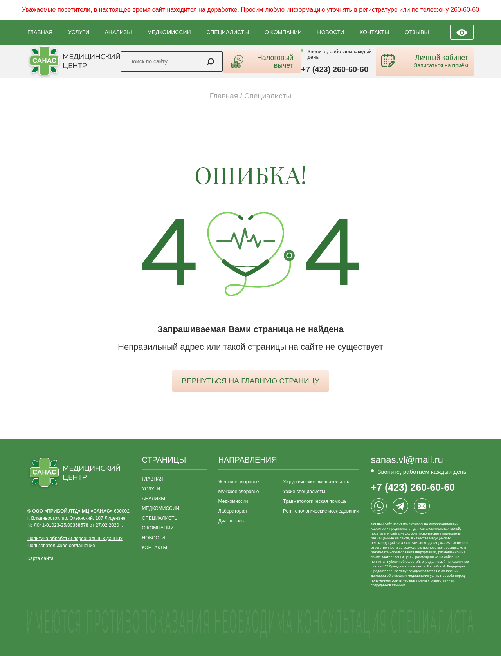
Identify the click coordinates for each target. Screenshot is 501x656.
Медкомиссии (233, 501)
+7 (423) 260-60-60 (334, 69)
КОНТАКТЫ (374, 32)
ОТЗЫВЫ (417, 32)
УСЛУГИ (78, 32)
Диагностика (232, 521)
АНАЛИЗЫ (118, 32)
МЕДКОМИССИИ (169, 32)
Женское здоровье (238, 481)
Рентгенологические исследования (321, 511)
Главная (224, 96)
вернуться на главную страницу (250, 381)
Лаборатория (232, 511)
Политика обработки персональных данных (75, 538)
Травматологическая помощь (315, 501)
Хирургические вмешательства (316, 481)
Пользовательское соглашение (61, 545)
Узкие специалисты (304, 491)
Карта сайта (40, 558)
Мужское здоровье (238, 491)
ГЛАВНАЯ (39, 32)
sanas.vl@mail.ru (407, 459)
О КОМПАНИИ (283, 32)
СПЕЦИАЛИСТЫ (227, 32)
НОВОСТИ (330, 32)
